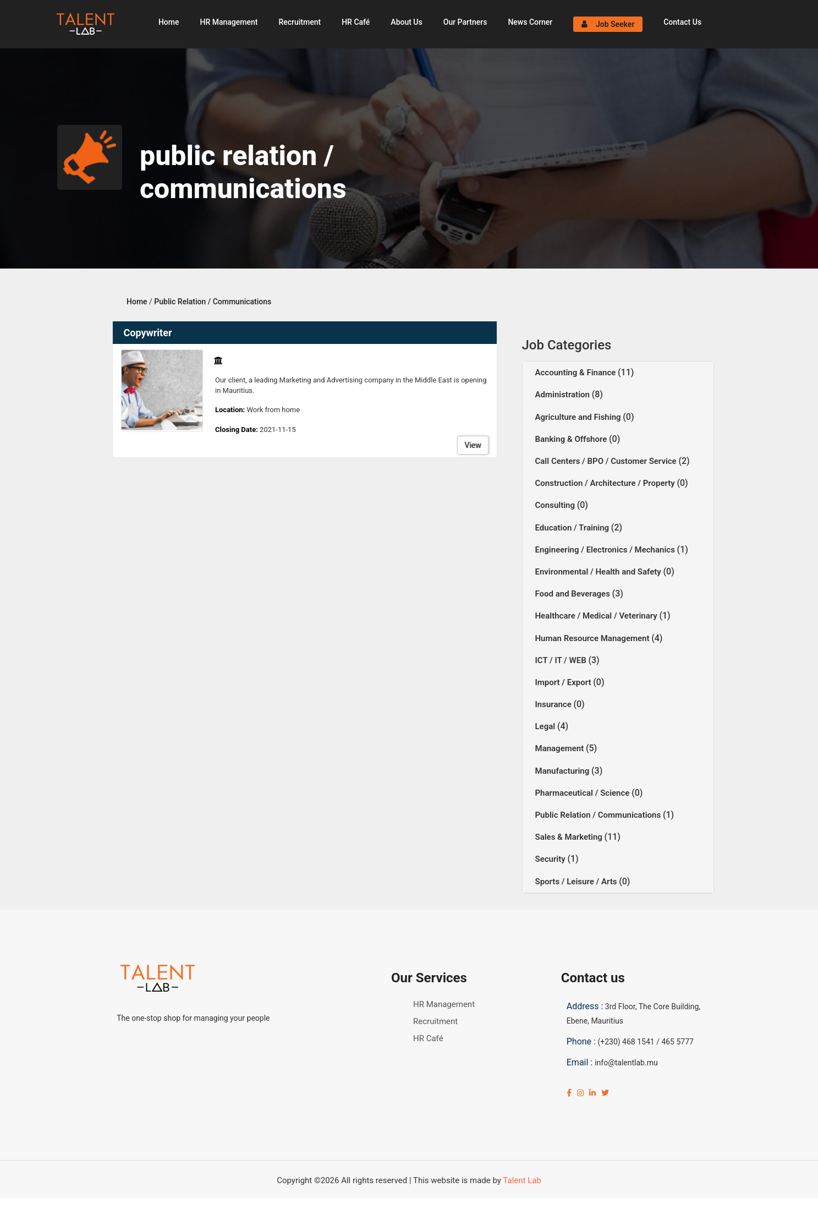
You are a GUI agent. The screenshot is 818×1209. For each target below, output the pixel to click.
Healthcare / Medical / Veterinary (597, 616)
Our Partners (465, 22)
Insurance (554, 704)
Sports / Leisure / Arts (577, 882)
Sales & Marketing (570, 837)
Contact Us (682, 22)
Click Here (272, 1203)
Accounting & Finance (576, 373)
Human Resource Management (593, 638)
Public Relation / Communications (212, 301)
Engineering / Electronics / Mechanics (606, 550)
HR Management (228, 22)
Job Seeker (608, 24)
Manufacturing (563, 771)
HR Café (356, 22)
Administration (563, 395)
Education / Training (573, 528)
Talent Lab (522, 1180)
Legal (546, 726)
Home (168, 22)
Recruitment (299, 22)
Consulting (556, 505)
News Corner (530, 22)
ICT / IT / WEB (562, 660)
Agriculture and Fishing (579, 417)
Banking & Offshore (572, 439)
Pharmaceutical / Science (583, 793)
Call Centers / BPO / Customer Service (607, 461)
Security (551, 859)
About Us (406, 22)
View (472, 445)
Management (560, 748)
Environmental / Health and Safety (599, 572)
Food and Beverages (573, 594)
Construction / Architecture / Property (606, 483)
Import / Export (564, 682)
